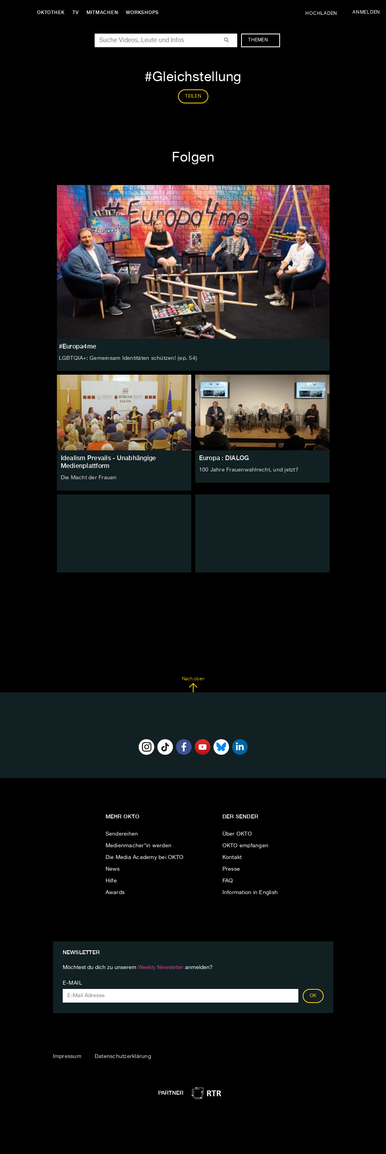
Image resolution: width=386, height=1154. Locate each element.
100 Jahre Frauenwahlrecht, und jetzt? (248, 470)
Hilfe (111, 881)
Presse (231, 869)
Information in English (250, 892)
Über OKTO (237, 834)
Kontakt (232, 857)
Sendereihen (122, 834)
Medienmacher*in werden (139, 845)
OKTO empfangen (245, 845)
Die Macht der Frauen (89, 477)
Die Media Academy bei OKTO (145, 857)
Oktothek (51, 12)
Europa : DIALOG (224, 458)
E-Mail (73, 983)
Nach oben (193, 684)
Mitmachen (102, 12)
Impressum (67, 1056)
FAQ (227, 881)
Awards (115, 892)
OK (313, 996)
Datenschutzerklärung (123, 1056)
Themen (262, 40)
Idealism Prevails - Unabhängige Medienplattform (108, 461)
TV (75, 12)
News (113, 869)
